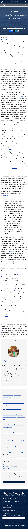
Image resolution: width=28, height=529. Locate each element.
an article (14, 168)
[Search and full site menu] (25, 2)
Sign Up (23, 518)
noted (14, 289)
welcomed (11, 251)
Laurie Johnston (15, 22)
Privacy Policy (23, 522)
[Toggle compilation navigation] (25, 5)
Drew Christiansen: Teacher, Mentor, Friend (13, 441)
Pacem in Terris (5, 40)
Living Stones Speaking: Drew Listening (12, 409)
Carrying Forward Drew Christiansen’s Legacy (14, 28)
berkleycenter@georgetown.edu (10, 510)
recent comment (19, 96)
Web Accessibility (10, 522)
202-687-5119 (7, 508)
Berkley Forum (5, 5)
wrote (11, 118)
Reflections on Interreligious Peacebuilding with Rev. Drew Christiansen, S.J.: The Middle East (14, 417)
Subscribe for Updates (14, 482)
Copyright (17, 522)
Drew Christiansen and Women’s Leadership (13, 403)
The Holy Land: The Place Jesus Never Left (13, 452)
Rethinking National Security (10, 447)
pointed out (5, 195)
